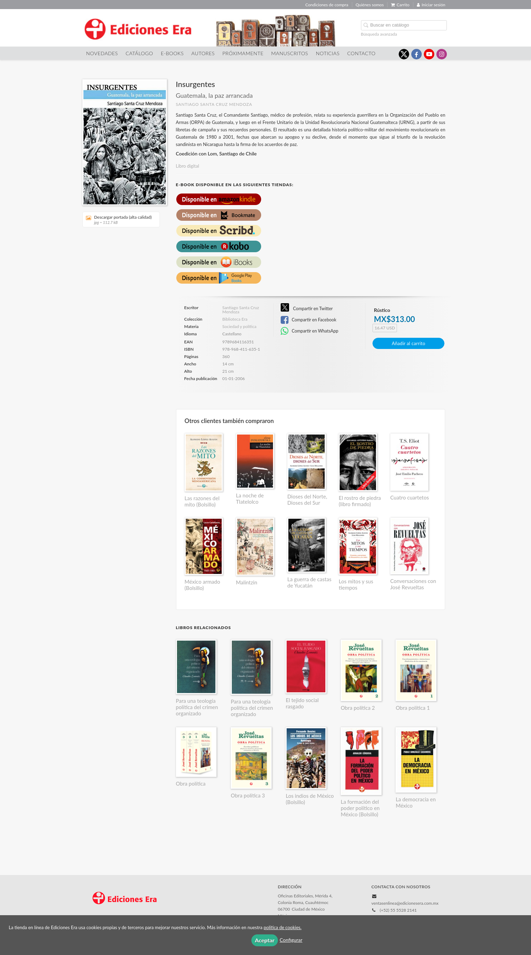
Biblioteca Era (235, 319)
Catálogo (139, 53)
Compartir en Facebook (308, 320)
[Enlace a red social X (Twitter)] (404, 54)
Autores (203, 53)
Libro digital (187, 166)
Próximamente (243, 53)
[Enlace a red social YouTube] (429, 54)
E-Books (172, 53)
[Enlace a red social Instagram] (441, 54)
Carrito (400, 4)
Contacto (361, 53)
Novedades (102, 53)
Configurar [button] (291, 940)
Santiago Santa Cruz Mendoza (214, 104)
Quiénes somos (370, 4)
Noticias (328, 53)
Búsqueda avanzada (379, 34)
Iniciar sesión (431, 4)
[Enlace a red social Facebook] (416, 54)
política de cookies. (282, 927)
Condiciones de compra (326, 4)
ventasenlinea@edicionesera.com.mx (404, 903)
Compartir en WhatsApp (309, 331)
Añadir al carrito (408, 343)
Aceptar (264, 940)
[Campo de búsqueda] (404, 25)
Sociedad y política (239, 326)
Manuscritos (289, 53)
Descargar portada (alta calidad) (119, 219)
